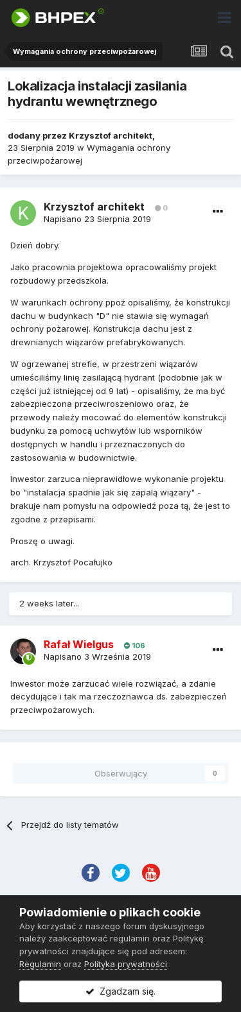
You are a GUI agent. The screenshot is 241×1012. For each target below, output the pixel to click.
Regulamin (40, 964)
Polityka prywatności (125, 964)
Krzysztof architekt (110, 135)
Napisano (97, 219)
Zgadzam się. (120, 991)
